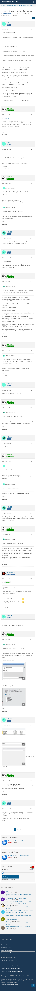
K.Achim (8, 893)
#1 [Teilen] (31, 29)
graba (17, 100)
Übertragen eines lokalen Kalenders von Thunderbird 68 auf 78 (17, 919)
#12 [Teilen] (31, 461)
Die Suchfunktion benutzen (8, 963)
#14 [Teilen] (31, 534)
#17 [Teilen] (31, 639)
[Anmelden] (29, 2)
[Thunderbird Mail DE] (9, 2)
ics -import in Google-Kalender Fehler (16, 904)
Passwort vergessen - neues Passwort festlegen (13, 971)
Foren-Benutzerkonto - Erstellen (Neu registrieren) (13, 965)
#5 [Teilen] (31, 238)
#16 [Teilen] (31, 622)
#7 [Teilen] (31, 281)
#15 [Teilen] (31, 579)
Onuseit (7, 921)
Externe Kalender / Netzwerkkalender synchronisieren (18, 901)
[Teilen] (33, 18)
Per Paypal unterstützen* (10, 877)
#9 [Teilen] (31, 390)
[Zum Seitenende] (33, 985)
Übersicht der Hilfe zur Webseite (9, 960)
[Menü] (33, 2)
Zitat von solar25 (10, 188)
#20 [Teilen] (31, 808)
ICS (7, 891)
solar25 (16, 13)
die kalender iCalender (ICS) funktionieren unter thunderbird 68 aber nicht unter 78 (19, 911)
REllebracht (8, 900)
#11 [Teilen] (31, 443)
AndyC (7, 905)
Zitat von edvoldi (10, 588)
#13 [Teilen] (31, 513)
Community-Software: (10, 984)
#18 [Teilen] (31, 725)
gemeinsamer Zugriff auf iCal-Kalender (17, 898)
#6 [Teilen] (31, 257)
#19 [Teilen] (31, 780)
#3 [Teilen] (31, 149)
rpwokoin (8, 914)
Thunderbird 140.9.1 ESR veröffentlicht (18, 855)
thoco (7, 928)
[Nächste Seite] (20, 829)
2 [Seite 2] (17, 829)
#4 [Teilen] (31, 183)
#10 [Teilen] (31, 407)
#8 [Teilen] (31, 351)
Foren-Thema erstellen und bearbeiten (11, 968)
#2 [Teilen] (31, 115)
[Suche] (25, 2)
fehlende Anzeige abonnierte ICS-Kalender (18, 926)
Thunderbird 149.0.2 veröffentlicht (17, 841)
